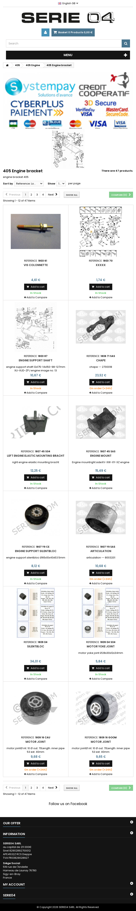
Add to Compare (37, 297)
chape (100, 360)
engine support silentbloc (35, 551)
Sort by (8, 183)
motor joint (36, 742)
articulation (100, 551)
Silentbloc (35, 646)
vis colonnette (36, 265)
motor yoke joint (101, 646)
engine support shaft (35, 360)
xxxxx (101, 265)
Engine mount (100, 456)
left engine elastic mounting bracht (35, 456)
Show (51, 183)
